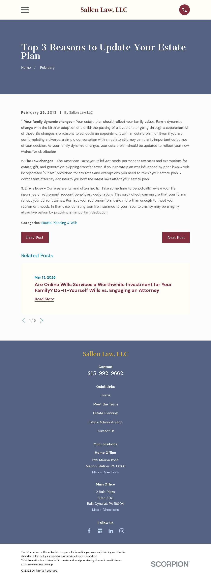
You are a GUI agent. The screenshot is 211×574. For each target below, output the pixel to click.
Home (105, 395)
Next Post (176, 237)
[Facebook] (89, 530)
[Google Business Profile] (100, 530)
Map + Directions (105, 472)
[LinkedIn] (111, 530)
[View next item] (41, 320)
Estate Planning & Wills (59, 223)
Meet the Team (105, 404)
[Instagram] (121, 530)
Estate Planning (105, 413)
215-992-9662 (105, 373)
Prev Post (34, 237)
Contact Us (105, 431)
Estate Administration (105, 422)
